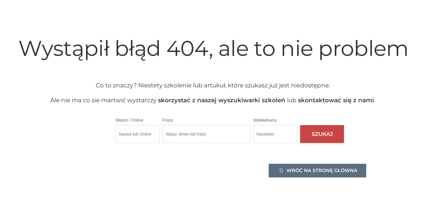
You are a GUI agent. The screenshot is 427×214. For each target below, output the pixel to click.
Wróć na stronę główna (317, 171)
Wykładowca (264, 120)
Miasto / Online (129, 120)
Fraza (167, 120)
